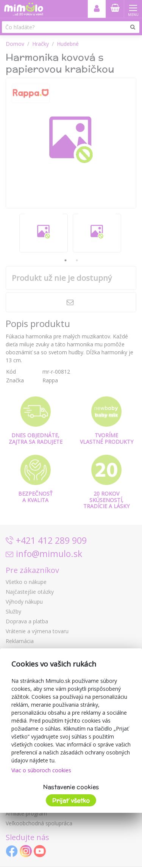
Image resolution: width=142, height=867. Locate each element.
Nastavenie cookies (71, 787)
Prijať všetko (71, 800)
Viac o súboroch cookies (41, 770)
